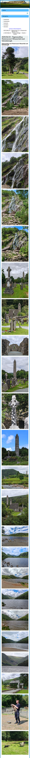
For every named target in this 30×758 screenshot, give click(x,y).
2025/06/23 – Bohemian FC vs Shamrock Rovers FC (15, 31)
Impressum (11, 28)
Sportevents (6, 23)
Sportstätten (6, 24)
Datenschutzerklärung (17, 28)
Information (6, 26)
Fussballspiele (6, 19)
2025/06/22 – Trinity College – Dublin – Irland (15, 33)
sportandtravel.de (15, 2)
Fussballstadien (6, 21)
